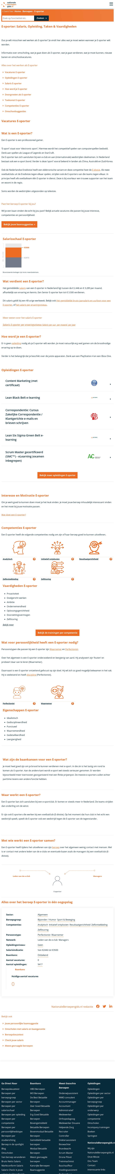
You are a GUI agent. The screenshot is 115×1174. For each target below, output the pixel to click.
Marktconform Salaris (12, 1165)
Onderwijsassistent (68, 1093)
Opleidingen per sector (99, 1093)
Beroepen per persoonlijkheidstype (12, 1129)
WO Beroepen (37, 1093)
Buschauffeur (65, 1165)
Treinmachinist (66, 1161)
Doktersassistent (67, 1140)
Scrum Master (66, 1152)
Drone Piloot (65, 1157)
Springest (92, 1135)
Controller (64, 1135)
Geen (40, 944)
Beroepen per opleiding (13, 1114)
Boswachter (65, 1144)
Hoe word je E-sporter (16, 89)
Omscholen (7, 1152)
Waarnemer (56, 649)
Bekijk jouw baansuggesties (18, 224)
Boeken (91, 1131)
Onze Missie (93, 1156)
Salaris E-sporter (13, 83)
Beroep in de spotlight (12, 1144)
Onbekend (43, 955)
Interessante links (96, 1169)
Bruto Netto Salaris (11, 1161)
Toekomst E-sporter (15, 100)
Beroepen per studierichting (8, 1138)
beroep (55, 847)
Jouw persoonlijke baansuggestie (21, 1023)
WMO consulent (67, 1097)
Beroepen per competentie (8, 1121)
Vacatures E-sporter (15, 72)
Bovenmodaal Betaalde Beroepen (41, 1133)
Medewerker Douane (69, 1123)
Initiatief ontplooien (59, 924)
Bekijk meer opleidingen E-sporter (57, 475)
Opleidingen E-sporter (16, 77)
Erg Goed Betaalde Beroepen (39, 1116)
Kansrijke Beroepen (40, 1165)
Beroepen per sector (11, 1101)
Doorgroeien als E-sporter (18, 94)
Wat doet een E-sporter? (13, 514)
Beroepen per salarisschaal (8, 1108)
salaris (22, 288)
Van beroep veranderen (13, 1157)
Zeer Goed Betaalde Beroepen (40, 1108)
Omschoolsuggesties (15, 111)
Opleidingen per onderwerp (96, 1108)
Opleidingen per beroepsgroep (96, 1099)
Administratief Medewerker (66, 1112)
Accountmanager (67, 1101)
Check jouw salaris (14, 1040)
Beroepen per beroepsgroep (8, 1095)
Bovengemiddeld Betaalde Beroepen (39, 1125)
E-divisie (96, 169)
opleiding (16, 343)
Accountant (64, 1106)
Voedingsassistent (68, 1169)
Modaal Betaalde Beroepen (38, 1150)
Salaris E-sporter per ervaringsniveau (22, 324)
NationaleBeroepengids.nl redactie (72, 1006)
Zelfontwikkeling (99, 924)
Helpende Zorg (66, 1127)
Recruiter (63, 1131)
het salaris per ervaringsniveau (31, 304)
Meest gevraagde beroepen (19, 1045)
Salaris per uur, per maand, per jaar (59, 324)
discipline (31, 674)
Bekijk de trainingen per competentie (57, 632)
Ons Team (93, 1161)
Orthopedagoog (67, 1118)
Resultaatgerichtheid (80, 924)
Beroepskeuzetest (14, 1034)
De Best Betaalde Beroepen (38, 1099)
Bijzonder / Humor (47, 919)
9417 (40, 964)
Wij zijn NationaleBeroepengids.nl (101, 1150)
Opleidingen (94, 1089)
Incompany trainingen (99, 1127)
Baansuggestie (37, 1169)
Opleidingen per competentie (96, 1116)
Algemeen (43, 914)
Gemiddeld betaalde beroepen (40, 1142)
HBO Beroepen (37, 1089)
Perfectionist (71, 649)
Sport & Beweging (66, 919)
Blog (3, 1148)
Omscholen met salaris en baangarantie (25, 1029)
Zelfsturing (43, 929)
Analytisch (43, 924)
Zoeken (40, 18)
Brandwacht (65, 1148)
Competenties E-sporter (17, 105)
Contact (91, 1165)
